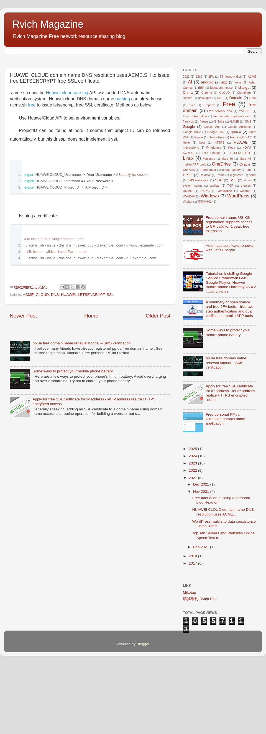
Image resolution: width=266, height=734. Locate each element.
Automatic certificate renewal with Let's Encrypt (230, 317)
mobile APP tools (194, 233)
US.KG (205, 260)
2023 (193, 532)
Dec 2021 (201, 554)
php (249, 239)
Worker (188, 271)
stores (248, 249)
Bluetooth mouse (221, 157)
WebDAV (189, 265)
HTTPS (219, 212)
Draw (252, 167)
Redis (220, 244)
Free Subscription (195, 185)
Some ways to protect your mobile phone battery (72, 534)
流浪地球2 (205, 271)
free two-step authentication (232, 185)
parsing (81, 170)
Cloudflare (244, 162)
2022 (186, 146)
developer (204, 167)
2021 (193, 547)
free (32, 182)
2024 (193, 525)
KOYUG (188, 222)
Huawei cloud (60, 170)
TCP (230, 254)
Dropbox (209, 174)
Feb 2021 (201, 616)
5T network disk (231, 146)
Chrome (206, 162)
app (224, 151)
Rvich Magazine (47, 24)
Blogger (143, 713)
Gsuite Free (216, 206)
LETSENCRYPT (91, 372)
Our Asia (189, 239)
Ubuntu (188, 260)
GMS (248, 190)
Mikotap (189, 662)
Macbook (209, 228)
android (207, 151)
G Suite (219, 190)
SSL (110, 372)
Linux (188, 227)
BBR (201, 157)
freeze (204, 190)
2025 (193, 518)
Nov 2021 (201, 561)
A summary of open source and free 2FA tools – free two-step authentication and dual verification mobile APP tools (230, 378)
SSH (218, 249)
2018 (193, 625)
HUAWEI (68, 372)
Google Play (215, 201)
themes (245, 254)
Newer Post (23, 478)
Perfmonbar (208, 239)
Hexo (186, 212)
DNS (55, 372)
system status (192, 254)
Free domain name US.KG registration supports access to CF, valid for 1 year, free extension (229, 294)
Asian (238, 151)
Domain (235, 167)
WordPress (238, 265)
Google (189, 196)
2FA (211, 146)
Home (91, 478)
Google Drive (192, 201)
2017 (193, 633)
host (202, 212)
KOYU (246, 217)
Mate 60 (227, 228)
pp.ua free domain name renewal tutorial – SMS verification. (82, 506)
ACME (28, 372)
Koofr (232, 217)
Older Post (158, 478)
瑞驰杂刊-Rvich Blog (200, 668)
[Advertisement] (90, 98)
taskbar (215, 254)
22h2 (199, 146)
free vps (188, 190)
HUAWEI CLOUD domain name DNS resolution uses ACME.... (223, 581)
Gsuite (198, 206)
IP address (213, 217)
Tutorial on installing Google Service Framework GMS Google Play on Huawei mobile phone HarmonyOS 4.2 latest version (231, 352)
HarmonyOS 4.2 (241, 206)
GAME (234, 190)
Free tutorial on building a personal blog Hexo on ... (221, 569)
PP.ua (188, 244)
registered (236, 244)
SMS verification (198, 249)
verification (225, 260)
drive (192, 174)
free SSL (245, 180)
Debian (187, 167)
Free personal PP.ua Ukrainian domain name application (225, 488)
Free (229, 173)
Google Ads (212, 196)
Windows (210, 265)
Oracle (244, 234)
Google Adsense (239, 196)
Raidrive (205, 244)
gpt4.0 (236, 201)
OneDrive (221, 233)
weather (245, 260)
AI (190, 151)
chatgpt (244, 157)
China (188, 162)
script (252, 244)
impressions (191, 217)
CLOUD (42, 372)
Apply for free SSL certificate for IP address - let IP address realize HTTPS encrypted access (230, 462)
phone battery (231, 239)
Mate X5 (245, 228)
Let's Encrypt (211, 222)
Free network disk (219, 180)
